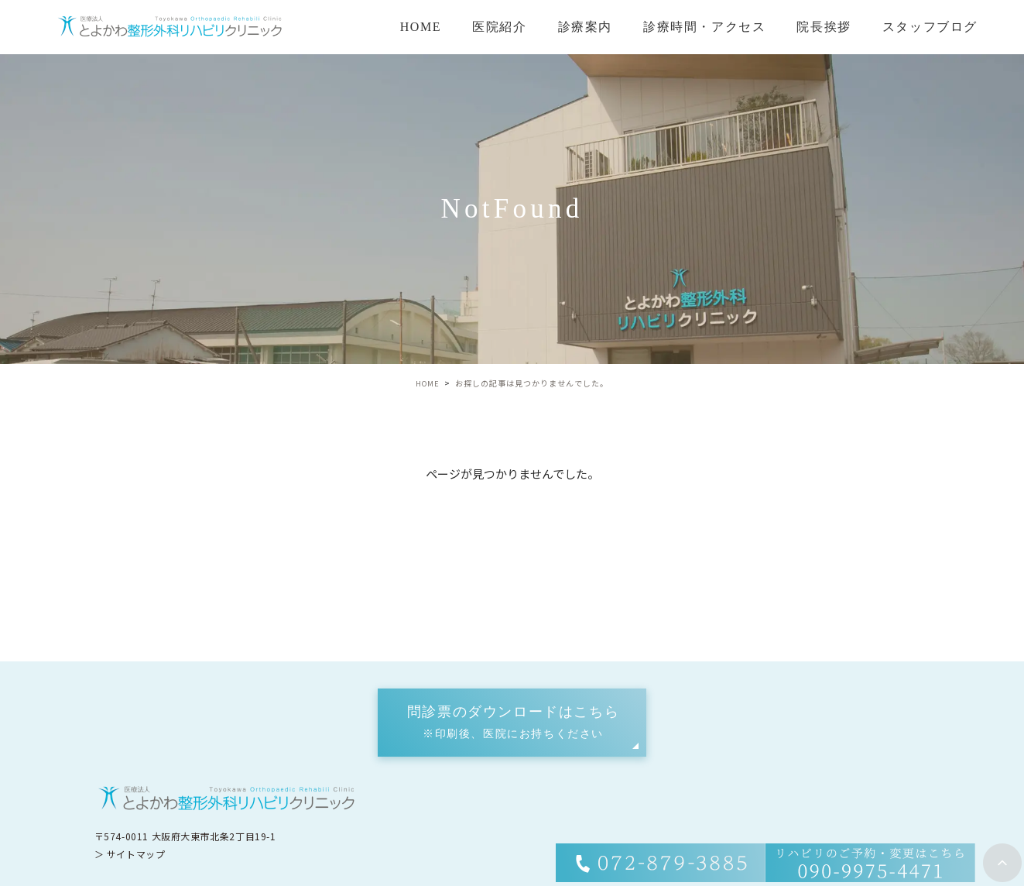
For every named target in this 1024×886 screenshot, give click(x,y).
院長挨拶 (823, 26)
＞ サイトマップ (130, 853)
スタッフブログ (930, 26)
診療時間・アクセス (704, 26)
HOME (421, 26)
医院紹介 (499, 26)
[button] (512, 723)
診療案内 (585, 26)
